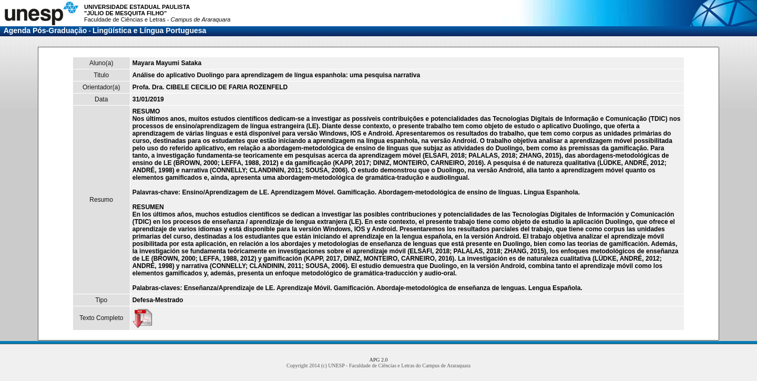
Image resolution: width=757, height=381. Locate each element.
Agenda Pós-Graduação (45, 30)
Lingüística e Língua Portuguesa (149, 30)
